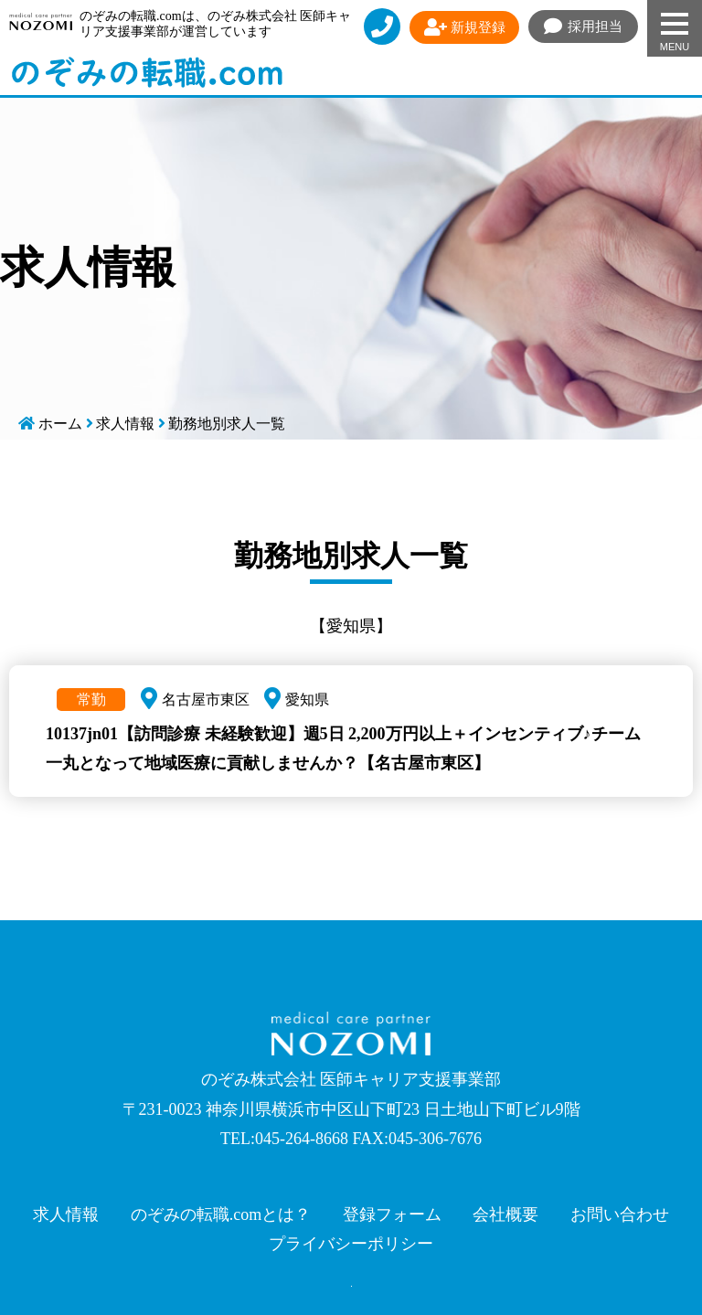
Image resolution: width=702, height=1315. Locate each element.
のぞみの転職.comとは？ (221, 1214)
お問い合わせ (619, 1214)
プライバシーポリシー (351, 1244)
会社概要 (505, 1214)
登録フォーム (392, 1214)
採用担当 (583, 26)
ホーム (60, 423)
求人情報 (125, 423)
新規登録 (464, 27)
